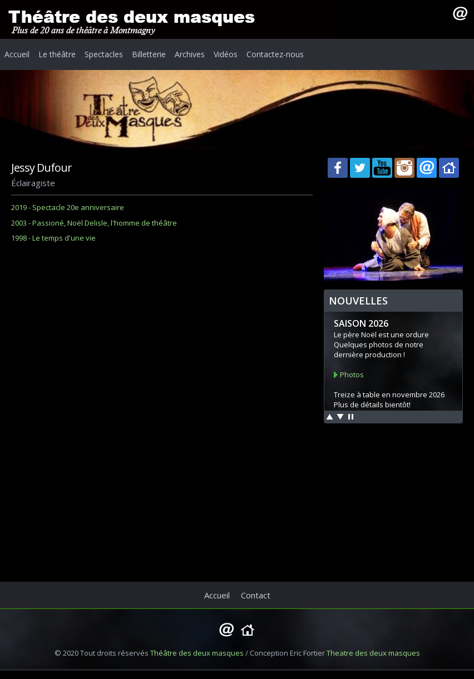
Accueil (16, 54)
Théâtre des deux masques (197, 653)
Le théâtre (57, 54)
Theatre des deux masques (373, 653)
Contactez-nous (275, 54)
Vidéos (226, 54)
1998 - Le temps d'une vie (53, 238)
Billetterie (149, 54)
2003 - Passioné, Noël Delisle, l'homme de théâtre (94, 223)
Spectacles (104, 54)
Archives (190, 54)
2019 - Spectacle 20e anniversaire (67, 207)
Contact (255, 595)
